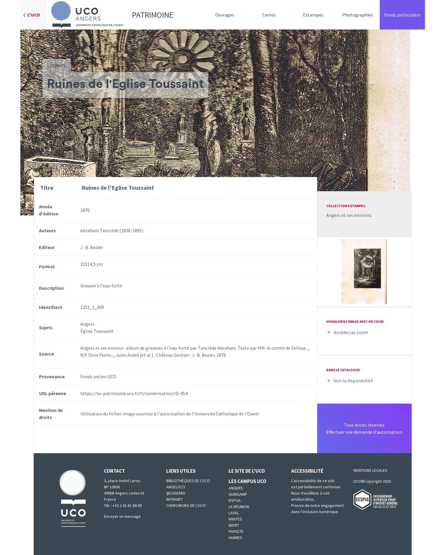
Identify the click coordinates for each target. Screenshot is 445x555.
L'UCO (33, 15)
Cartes (269, 15)
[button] (364, 271)
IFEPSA (235, 500)
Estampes (313, 15)
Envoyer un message (122, 516)
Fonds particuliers (402, 15)
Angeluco (175, 486)
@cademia (175, 493)
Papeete (236, 531)
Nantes (235, 519)
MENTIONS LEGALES (370, 470)
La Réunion (239, 506)
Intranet (174, 499)
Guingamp (238, 494)
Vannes (235, 537)
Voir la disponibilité (353, 381)
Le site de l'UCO (247, 471)
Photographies (357, 15)
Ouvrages (224, 15)
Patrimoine (110, 15)
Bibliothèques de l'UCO (188, 480)
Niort (234, 525)
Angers (236, 488)
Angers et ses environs (348, 215)
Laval (234, 512)
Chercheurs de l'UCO (186, 505)
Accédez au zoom (351, 332)
